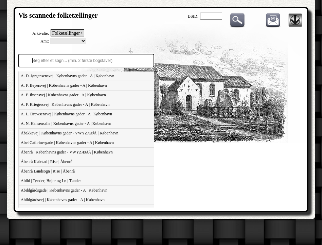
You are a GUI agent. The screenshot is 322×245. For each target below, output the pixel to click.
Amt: (44, 41)
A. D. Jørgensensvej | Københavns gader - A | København (67, 76)
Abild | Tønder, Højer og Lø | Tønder (51, 180)
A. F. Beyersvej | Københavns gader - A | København (64, 85)
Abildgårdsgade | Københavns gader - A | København (64, 190)
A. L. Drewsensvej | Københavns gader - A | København (66, 114)
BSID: (193, 16)
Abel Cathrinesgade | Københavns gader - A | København (67, 142)
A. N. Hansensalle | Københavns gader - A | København (66, 123)
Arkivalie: (40, 33)
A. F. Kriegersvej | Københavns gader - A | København (65, 104)
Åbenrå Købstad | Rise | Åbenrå (46, 161)
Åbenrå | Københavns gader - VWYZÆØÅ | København (67, 152)
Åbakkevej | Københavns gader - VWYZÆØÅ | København (70, 133)
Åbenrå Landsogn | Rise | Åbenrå (48, 171)
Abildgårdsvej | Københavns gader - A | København (63, 199)
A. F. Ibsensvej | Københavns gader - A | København (63, 95)
